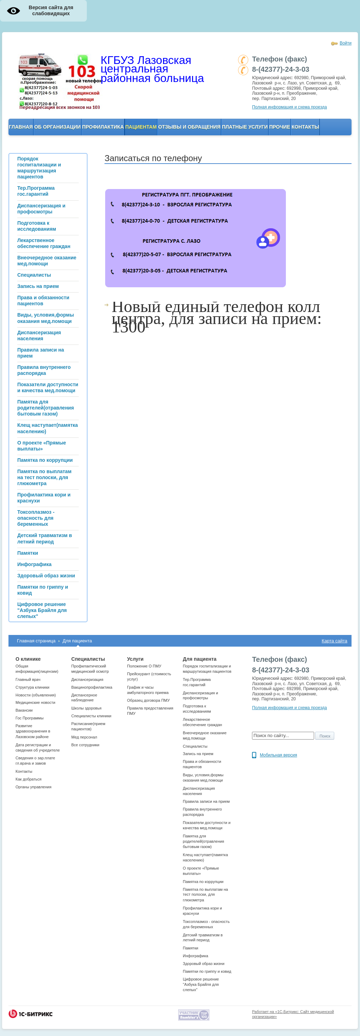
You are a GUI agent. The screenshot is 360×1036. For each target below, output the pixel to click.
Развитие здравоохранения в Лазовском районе (33, 731)
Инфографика (195, 956)
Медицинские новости (35, 702)
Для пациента (77, 640)
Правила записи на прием (206, 801)
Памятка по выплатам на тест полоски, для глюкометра (205, 894)
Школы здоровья (86, 708)
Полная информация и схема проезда (289, 107)
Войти (346, 43)
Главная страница (36, 640)
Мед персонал (84, 737)
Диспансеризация (87, 679)
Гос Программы (29, 718)
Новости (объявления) (36, 695)
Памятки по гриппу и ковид (207, 971)
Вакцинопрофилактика (91, 687)
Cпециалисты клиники (91, 716)
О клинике (28, 659)
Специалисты (88, 659)
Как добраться (28, 779)
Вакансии (24, 710)
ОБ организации (57, 127)
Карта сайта (334, 640)
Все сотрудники (85, 745)
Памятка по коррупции (203, 881)
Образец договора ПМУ (148, 700)
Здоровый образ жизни (203, 963)
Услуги (135, 659)
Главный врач (28, 679)
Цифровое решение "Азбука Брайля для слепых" (201, 984)
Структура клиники (32, 687)
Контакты (305, 127)
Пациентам (141, 127)
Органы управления (34, 787)
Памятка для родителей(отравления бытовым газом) (203, 841)
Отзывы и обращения (189, 127)
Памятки (190, 948)
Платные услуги (245, 127)
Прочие (279, 127)
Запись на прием (198, 754)
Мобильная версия (278, 755)
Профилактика (103, 127)
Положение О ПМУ (144, 666)
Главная (21, 127)
